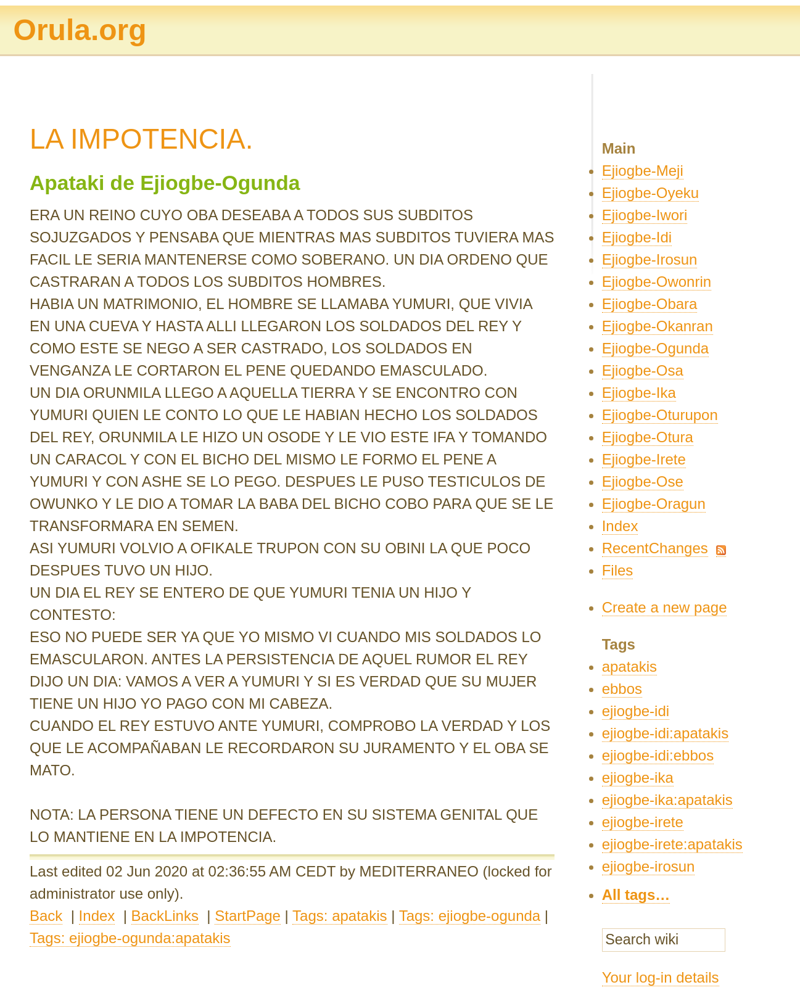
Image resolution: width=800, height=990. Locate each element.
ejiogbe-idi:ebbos (658, 755)
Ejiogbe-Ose (642, 481)
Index (97, 915)
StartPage (248, 915)
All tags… (636, 894)
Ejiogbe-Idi (637, 237)
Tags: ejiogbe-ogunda (470, 915)
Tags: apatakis (339, 915)
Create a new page (664, 607)
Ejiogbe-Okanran (657, 326)
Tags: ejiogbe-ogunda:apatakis (130, 938)
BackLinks (165, 915)
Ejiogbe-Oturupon (660, 414)
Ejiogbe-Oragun (654, 503)
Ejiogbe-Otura (647, 437)
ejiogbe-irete (642, 822)
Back (46, 915)
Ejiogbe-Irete (644, 459)
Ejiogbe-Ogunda (655, 348)
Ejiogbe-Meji (642, 170)
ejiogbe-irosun (648, 866)
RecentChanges (655, 548)
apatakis (629, 666)
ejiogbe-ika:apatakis (667, 799)
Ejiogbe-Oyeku (650, 192)
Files (617, 570)
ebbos (622, 688)
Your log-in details (660, 977)
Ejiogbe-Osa (642, 370)
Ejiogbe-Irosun (650, 259)
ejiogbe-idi (635, 711)
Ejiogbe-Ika (639, 392)
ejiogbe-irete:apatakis (672, 844)
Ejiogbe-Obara (650, 303)
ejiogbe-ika (638, 777)
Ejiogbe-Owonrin (656, 281)
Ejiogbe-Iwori (645, 215)
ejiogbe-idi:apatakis (665, 733)
